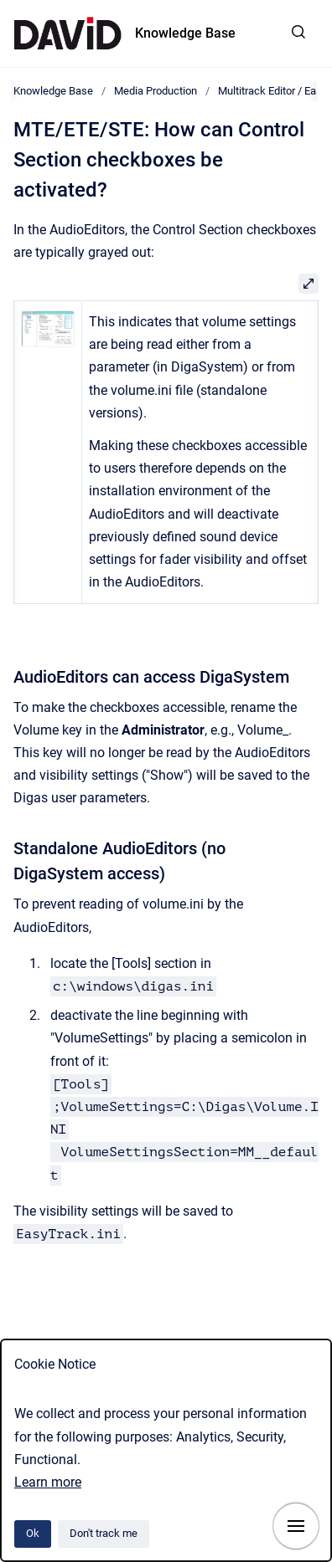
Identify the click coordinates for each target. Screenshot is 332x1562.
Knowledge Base (185, 33)
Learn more (47, 1482)
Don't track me (103, 1533)
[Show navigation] (296, 1526)
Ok (32, 1533)
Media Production (155, 91)
